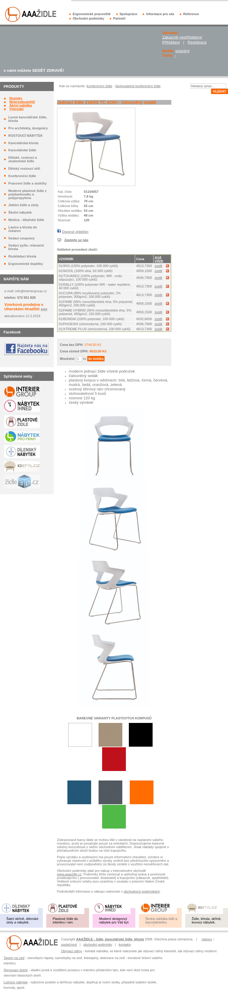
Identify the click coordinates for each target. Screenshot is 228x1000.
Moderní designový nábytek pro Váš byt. (114, 920)
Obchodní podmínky (88, 18)
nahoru (207, 939)
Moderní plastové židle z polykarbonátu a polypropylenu (27, 194)
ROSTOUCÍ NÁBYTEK (25, 135)
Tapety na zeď (14, 958)
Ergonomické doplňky (25, 263)
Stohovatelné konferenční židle (138, 86)
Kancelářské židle (22, 150)
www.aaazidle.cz (69, 874)
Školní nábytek (20, 212)
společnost (69, 944)
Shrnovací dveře (16, 970)
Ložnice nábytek (16, 982)
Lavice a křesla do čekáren (22, 229)
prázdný (182, 51)
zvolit (158, 266)
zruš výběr (159, 259)
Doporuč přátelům (75, 231)
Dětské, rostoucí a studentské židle (22, 159)
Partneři (119, 18)
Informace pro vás (160, 14)
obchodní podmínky (98, 944)
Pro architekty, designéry (28, 128)
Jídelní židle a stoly (23, 205)
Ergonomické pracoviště (92, 14)
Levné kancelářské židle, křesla (27, 119)
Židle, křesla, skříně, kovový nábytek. (206, 920)
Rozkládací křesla (22, 256)
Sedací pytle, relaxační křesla (26, 247)
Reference (191, 14)
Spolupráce (128, 14)
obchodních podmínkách (142, 891)
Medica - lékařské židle (26, 220)
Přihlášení (171, 42)
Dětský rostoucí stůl (24, 168)
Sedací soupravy (21, 238)
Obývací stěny (71, 951)
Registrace (197, 42)
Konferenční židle (22, 176)
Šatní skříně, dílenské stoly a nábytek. (23, 920)
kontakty (125, 944)
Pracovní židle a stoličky (27, 183)
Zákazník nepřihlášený (182, 37)
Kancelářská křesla (23, 143)
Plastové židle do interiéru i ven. (65, 920)
